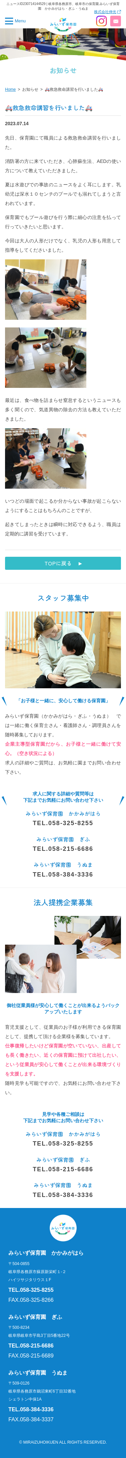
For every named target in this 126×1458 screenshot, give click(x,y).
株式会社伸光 (105, 12)
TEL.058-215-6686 (63, 848)
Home (10, 89)
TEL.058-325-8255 (63, 823)
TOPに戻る (58, 563)
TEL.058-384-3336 (63, 874)
